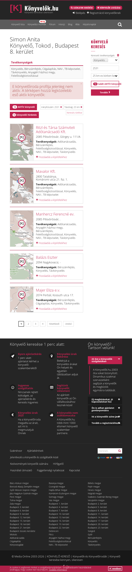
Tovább (104, 92)
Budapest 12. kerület (20, 517)
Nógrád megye (95, 493)
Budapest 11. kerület (98, 513)
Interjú (62, 24)
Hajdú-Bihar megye (58, 490)
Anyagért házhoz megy (59, 537)
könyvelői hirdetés (24, 114)
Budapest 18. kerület (20, 524)
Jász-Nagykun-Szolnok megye (24, 493)
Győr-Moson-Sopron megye (23, 490)
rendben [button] (115, 568)
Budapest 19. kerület (59, 524)
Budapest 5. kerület (97, 507)
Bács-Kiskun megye (19, 483)
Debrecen (54, 531)
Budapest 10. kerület (59, 513)
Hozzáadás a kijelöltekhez (51, 157)
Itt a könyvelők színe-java (105, 416)
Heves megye (94, 490)
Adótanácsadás (17, 537)
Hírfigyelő (58, 463)
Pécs (51, 534)
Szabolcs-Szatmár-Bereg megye (103, 496)
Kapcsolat (74, 470)
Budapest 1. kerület (58, 503)
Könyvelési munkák (37, 23)
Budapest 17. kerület (98, 520)
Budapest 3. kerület (19, 507)
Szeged (91, 531)
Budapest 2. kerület (97, 503)
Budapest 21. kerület (20, 527)
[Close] (81, 83)
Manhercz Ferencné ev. (55, 214)
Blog (70, 24)
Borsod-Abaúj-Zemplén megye (24, 486)
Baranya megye (56, 483)
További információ (58, 569)
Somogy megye (56, 496)
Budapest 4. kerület (58, 507)
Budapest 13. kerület (59, 517)
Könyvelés (93, 541)
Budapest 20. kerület (98, 524)
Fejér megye (94, 486)
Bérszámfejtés (95, 537)
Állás (77, 24)
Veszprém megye (96, 500)
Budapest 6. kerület (19, 510)
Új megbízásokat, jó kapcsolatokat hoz (102, 400)
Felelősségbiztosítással (60, 541)
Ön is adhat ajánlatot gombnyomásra (103, 409)
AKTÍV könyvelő (23, 107)
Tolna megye (16, 500)
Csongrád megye (57, 486)
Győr (90, 534)
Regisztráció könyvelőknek (105, 12)
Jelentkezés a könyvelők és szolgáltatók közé (34, 457)
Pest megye (15, 496)
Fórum (52, 24)
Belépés (80, 12)
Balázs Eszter (47, 257)
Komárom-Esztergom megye (62, 493)
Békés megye (94, 483)
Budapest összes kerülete (22, 531)
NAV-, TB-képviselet (58, 544)
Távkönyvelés (94, 544)
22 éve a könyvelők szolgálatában (102, 360)
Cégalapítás (15, 541)
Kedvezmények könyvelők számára (29, 463)
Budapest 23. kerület (98, 527)
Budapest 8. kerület (97, 510)
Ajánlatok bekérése (83, 7)
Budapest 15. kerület (20, 520)
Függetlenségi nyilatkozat (50, 470)
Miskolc (13, 534)
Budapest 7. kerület (58, 510)
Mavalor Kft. (46, 171)
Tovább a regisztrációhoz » (106, 422)
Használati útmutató (21, 470)
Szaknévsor (16, 450)
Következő (54, 323)
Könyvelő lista (17, 24)
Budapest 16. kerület (59, 520)
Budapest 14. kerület (98, 517)
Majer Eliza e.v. (48, 290)
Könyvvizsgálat (16, 544)
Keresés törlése (74, 112)
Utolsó (68, 323)
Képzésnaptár (89, 24)
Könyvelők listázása (110, 7)
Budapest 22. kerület (59, 527)
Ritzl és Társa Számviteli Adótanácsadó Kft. (55, 129)
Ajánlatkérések (35, 450)
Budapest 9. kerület (19, 513)
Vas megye (54, 500)
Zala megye (15, 503)
